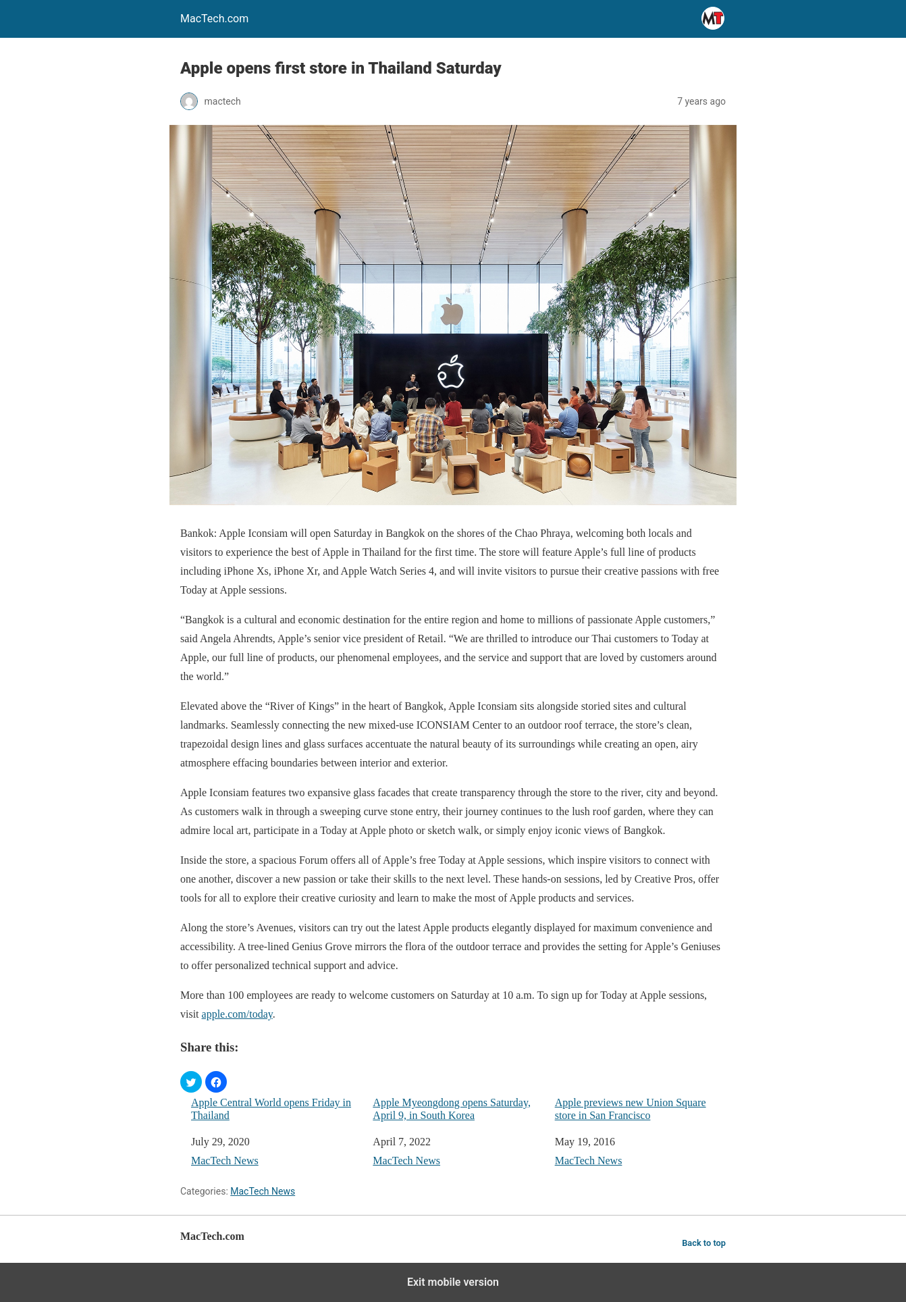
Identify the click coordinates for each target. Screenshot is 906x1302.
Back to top (704, 1243)
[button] (191, 1082)
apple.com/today (237, 1014)
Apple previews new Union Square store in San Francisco (630, 1109)
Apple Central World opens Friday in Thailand (271, 1109)
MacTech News (225, 1160)
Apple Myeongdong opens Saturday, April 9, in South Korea (452, 1109)
